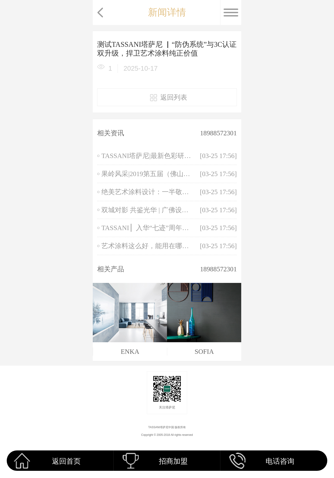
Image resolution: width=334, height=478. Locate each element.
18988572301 (218, 133)
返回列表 (168, 97)
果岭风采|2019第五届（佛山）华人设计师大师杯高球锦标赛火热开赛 (146, 173)
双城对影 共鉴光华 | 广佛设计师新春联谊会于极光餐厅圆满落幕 (146, 210)
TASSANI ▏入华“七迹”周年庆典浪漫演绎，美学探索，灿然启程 (146, 227)
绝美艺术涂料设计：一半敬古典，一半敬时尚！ (146, 192)
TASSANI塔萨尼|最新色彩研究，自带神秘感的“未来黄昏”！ (146, 155)
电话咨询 (280, 461)
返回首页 (66, 461)
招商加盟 (173, 461)
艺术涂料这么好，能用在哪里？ (146, 246)
